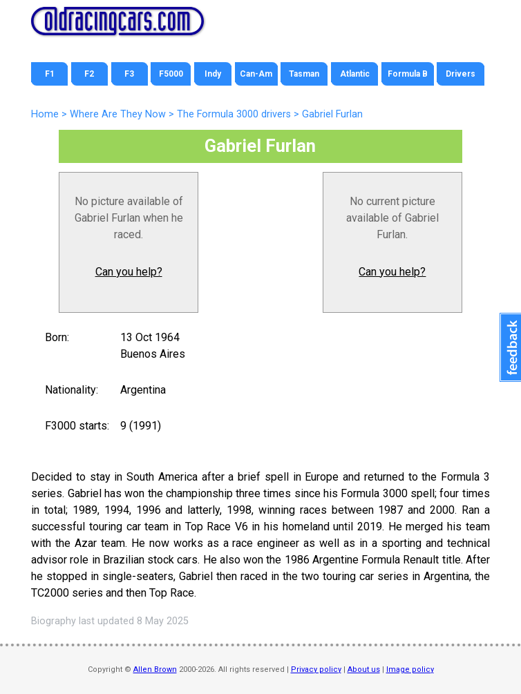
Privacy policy (316, 669)
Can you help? (128, 271)
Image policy (410, 669)
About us (364, 669)
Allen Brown (155, 669)
